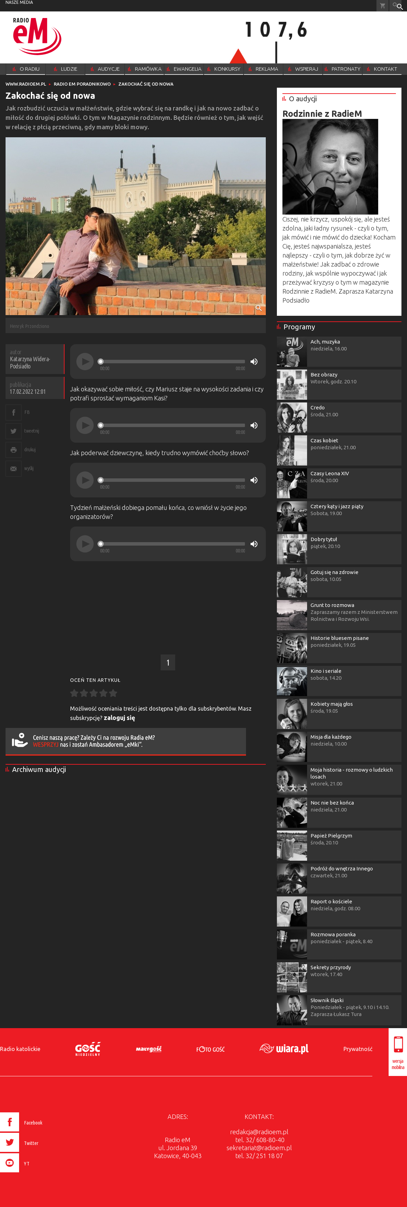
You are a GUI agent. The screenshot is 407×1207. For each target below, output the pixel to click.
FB (26, 412)
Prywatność (358, 1049)
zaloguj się (119, 717)
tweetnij (31, 431)
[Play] (85, 361)
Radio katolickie (20, 1049)
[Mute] (254, 361)
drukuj (29, 449)
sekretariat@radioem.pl (259, 1147)
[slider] (172, 361)
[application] (168, 361)
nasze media (19, 2)
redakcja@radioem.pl (259, 1131)
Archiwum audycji (39, 769)
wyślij (28, 468)
